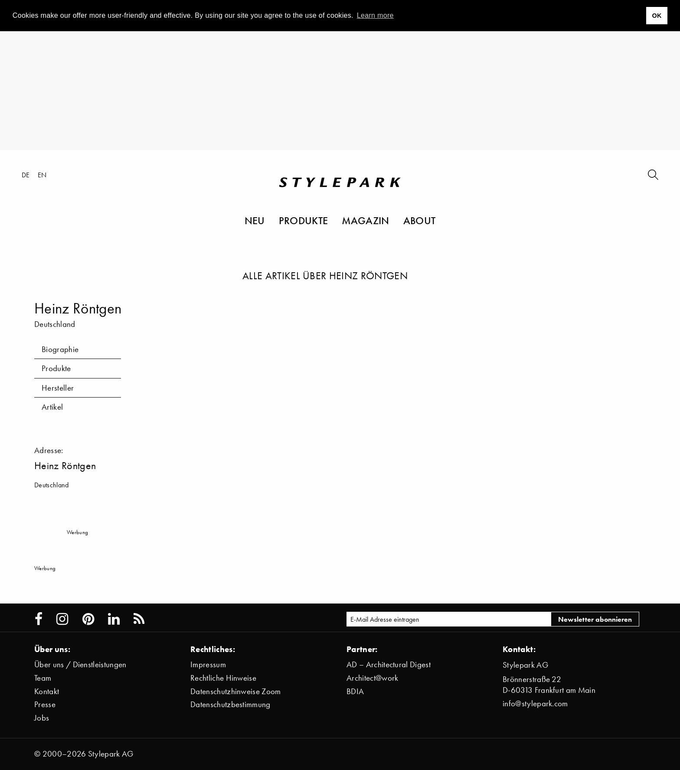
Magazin (365, 220)
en (42, 174)
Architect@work (372, 678)
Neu (255, 220)
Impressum (208, 664)
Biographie (60, 349)
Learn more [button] (375, 15)
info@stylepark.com (535, 703)
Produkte (303, 220)
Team (42, 678)
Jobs (41, 718)
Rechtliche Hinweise (223, 678)
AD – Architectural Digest (389, 664)
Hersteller (58, 388)
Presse (45, 704)
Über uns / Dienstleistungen (80, 664)
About (419, 220)
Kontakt (46, 691)
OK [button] (656, 15)
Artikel (52, 407)
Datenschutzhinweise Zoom (235, 691)
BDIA (355, 691)
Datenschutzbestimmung (230, 704)
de (26, 174)
